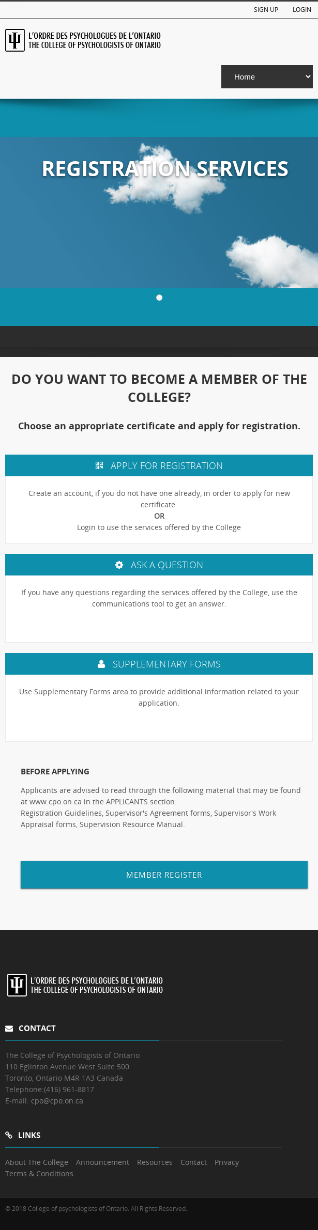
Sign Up (266, 9)
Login (302, 9)
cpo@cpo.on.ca (57, 1101)
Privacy (227, 1162)
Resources (155, 1162)
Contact (193, 1162)
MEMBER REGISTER (164, 874)
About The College (36, 1162)
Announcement (102, 1162)
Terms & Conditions (39, 1173)
